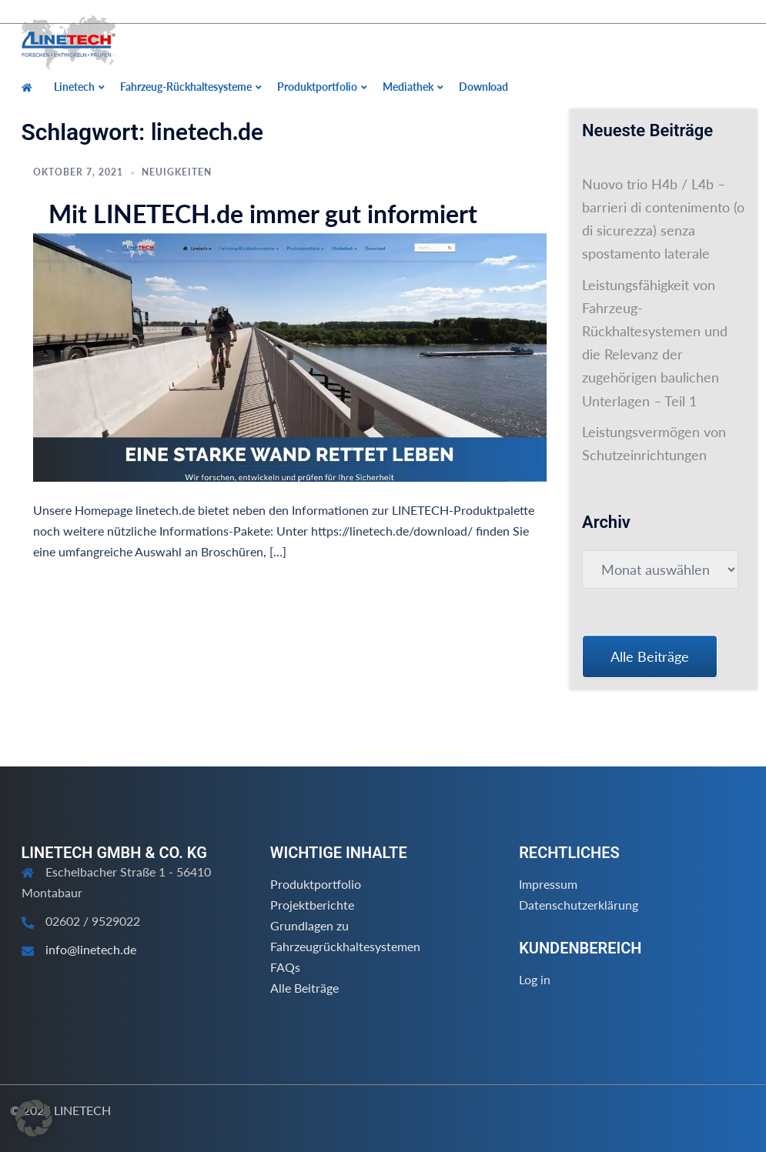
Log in (534, 979)
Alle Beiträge (304, 987)
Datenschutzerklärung (578, 904)
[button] (34, 1118)
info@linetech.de (90, 949)
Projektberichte (312, 904)
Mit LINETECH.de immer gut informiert (263, 214)
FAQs (285, 967)
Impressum (548, 884)
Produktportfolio (315, 884)
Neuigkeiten (177, 172)
